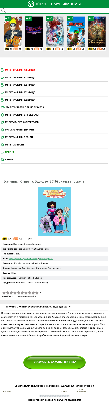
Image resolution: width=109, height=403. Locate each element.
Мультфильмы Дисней (19, 137)
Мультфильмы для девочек (22, 115)
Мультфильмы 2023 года (20, 92)
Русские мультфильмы (19, 129)
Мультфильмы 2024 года (20, 85)
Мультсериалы (14, 144)
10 (37, 293)
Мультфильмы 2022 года (20, 100)
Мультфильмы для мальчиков (25, 107)
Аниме (9, 159)
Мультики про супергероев (22, 122)
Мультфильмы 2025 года (20, 77)
